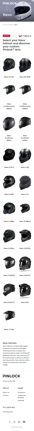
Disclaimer (21, 392)
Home (5, 25)
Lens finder (26, 3)
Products (10, 25)
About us (6, 392)
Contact (6, 395)
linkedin (19, 422)
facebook (10, 422)
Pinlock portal (8, 412)
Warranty (21, 400)
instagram (14, 422)
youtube (24, 422)
